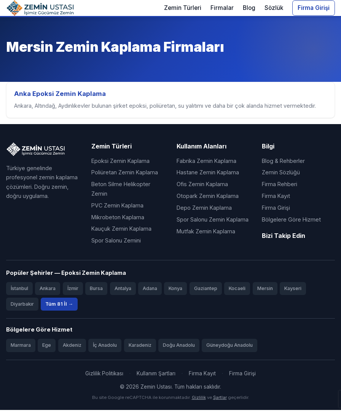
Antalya (123, 291)
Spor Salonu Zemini (116, 243)
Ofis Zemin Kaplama (202, 187)
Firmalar (222, 7)
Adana (150, 291)
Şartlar (220, 400)
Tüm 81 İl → (59, 307)
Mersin (265, 291)
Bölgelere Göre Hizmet (291, 222)
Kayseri (292, 291)
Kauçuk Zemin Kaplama (121, 231)
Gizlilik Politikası (104, 376)
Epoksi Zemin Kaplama (120, 163)
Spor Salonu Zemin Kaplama (213, 222)
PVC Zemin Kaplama (117, 208)
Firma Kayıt (276, 199)
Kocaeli (237, 291)
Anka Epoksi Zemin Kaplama (61, 95)
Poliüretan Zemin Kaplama (124, 175)
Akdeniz (72, 348)
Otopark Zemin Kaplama (208, 199)
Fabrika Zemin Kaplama (206, 163)
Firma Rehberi (279, 187)
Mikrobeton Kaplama (117, 220)
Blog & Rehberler (283, 163)
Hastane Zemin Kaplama (208, 175)
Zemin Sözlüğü (281, 175)
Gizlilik (199, 400)
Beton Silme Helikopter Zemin (120, 191)
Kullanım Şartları (156, 376)
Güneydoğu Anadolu (229, 348)
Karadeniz (140, 348)
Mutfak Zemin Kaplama (206, 234)
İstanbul (19, 291)
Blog (249, 7)
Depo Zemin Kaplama (204, 210)
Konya (175, 291)
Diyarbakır (22, 307)
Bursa (96, 291)
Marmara (21, 348)
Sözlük (274, 7)
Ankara (48, 291)
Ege (46, 348)
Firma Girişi (314, 7)
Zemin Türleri (182, 7)
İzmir (72, 291)
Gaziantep (205, 291)
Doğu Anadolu (179, 348)
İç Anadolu (105, 348)
